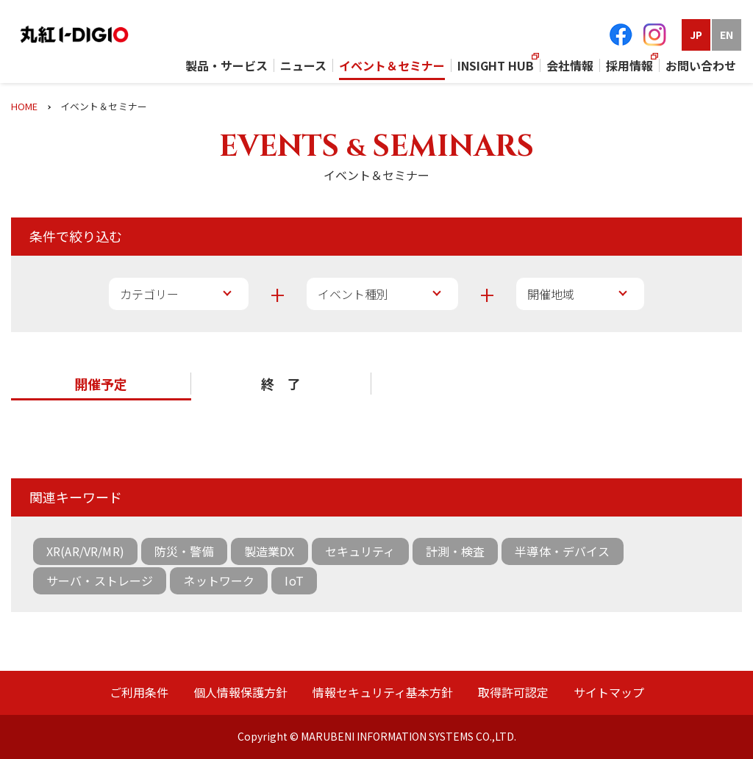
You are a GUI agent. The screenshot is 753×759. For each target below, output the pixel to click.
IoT (294, 580)
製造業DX (269, 551)
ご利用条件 (139, 692)
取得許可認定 (513, 692)
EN (726, 34)
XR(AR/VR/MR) (85, 551)
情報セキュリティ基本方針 (383, 692)
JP (696, 34)
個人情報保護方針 (240, 692)
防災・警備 (184, 551)
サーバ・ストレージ (99, 580)
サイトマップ (609, 692)
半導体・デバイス (562, 551)
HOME (24, 106)
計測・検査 (455, 551)
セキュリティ (360, 551)
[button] (101, 385)
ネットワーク (218, 580)
